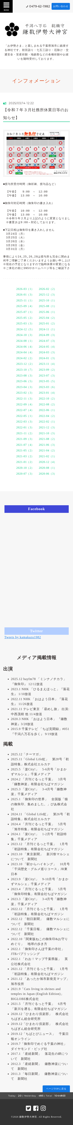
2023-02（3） (25, 392)
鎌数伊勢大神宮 (28, 1116)
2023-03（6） (48, 387)
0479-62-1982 (39, 6)
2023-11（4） (48, 363)
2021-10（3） (48, 433)
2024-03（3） (48, 352)
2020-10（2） (25, 467)
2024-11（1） (48, 329)
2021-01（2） (25, 462)
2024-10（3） (25, 335)
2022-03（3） (25, 421)
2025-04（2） (48, 317)
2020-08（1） (48, 467)
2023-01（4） (48, 392)
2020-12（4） (48, 462)
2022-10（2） (48, 398)
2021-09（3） (25, 439)
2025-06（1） (48, 312)
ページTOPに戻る (56, 1088)
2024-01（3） (48, 358)
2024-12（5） (25, 329)
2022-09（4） (25, 404)
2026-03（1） (25, 289)
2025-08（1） (48, 306)
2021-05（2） (25, 450)
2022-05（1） (25, 416)
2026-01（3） (25, 294)
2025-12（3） (48, 294)
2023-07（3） (48, 375)
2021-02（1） (48, 456)
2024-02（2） (25, 358)
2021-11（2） (25, 433)
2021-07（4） (25, 444)
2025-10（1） (48, 300)
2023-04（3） (25, 387)
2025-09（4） (25, 306)
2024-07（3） (48, 340)
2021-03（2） (25, 456)
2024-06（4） (25, 346)
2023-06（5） (25, 381)
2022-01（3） (25, 427)
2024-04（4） (25, 352)
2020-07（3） (25, 473)
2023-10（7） (25, 369)
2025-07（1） (25, 312)
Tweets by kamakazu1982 (22, 637)
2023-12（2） (25, 363)
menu (6, 6)
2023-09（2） (48, 369)
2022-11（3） (25, 398)
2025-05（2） (25, 317)
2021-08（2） (48, 439)
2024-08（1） (25, 340)
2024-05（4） (48, 346)
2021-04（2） (48, 450)
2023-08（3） (25, 375)
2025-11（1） (25, 300)
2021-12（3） (48, 427)
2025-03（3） (25, 323)
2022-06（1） (48, 410)
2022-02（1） (48, 421)
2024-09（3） (48, 335)
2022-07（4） (25, 410)
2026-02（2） (48, 289)
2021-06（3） (48, 444)
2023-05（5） (48, 381)
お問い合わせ (60, 6)
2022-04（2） (48, 416)
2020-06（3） (48, 473)
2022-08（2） (48, 404)
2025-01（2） (48, 323)
